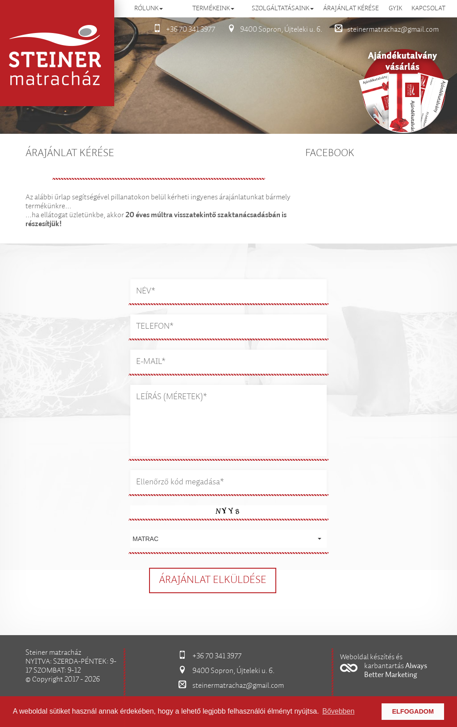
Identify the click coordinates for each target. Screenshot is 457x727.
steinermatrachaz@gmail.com (384, 29)
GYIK (395, 8)
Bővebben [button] (338, 711)
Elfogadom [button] (413, 711)
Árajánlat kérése (351, 8)
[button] (228, 539)
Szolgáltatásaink (283, 8)
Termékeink (213, 8)
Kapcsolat (428, 8)
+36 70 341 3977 (181, 29)
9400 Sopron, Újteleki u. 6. (272, 29)
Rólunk (148, 8)
